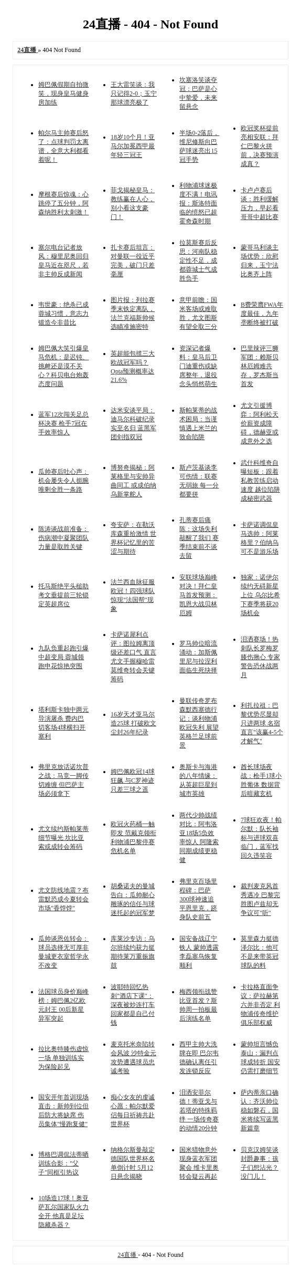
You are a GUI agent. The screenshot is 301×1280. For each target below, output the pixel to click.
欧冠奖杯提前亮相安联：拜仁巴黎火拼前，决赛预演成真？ (259, 146)
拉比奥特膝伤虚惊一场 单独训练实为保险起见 (63, 1057)
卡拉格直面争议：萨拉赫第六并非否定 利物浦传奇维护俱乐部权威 (260, 1004)
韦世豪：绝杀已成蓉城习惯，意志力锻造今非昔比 (63, 313)
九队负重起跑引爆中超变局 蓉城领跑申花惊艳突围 (63, 657)
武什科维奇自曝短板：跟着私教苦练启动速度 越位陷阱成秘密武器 (260, 480)
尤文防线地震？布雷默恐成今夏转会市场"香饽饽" (63, 899)
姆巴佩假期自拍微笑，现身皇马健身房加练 (63, 93)
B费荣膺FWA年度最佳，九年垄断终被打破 (262, 313)
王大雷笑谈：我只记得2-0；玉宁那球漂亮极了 (134, 93)
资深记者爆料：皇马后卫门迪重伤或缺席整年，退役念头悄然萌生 (198, 366)
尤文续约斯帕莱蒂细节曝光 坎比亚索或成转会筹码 (63, 837)
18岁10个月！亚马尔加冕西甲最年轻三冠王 (133, 146)
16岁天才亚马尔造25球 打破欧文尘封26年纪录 (133, 723)
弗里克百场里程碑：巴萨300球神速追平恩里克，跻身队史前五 (198, 899)
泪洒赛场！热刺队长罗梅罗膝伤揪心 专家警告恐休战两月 (260, 657)
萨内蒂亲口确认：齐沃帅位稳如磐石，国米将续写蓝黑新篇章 (259, 1110)
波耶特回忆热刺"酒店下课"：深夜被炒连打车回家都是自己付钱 (133, 1004)
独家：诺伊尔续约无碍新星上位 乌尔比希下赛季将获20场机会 (260, 595)
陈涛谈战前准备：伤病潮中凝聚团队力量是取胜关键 (63, 537)
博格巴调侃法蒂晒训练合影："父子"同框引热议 (63, 1163)
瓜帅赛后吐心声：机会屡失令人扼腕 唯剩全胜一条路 (63, 480)
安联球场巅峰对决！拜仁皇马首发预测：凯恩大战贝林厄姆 (198, 595)
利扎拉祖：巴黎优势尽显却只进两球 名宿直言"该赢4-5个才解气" (262, 723)
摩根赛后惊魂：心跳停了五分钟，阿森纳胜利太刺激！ (63, 203)
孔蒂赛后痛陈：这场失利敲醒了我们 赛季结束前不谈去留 (199, 537)
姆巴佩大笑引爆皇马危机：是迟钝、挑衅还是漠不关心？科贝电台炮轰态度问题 (63, 366)
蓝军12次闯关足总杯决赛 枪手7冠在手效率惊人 (63, 423)
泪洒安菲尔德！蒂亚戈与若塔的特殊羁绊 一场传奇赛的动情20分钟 (199, 1110)
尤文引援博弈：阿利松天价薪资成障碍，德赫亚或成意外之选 (259, 423)
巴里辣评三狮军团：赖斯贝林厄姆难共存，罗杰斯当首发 (259, 366)
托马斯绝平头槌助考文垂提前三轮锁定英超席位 (63, 595)
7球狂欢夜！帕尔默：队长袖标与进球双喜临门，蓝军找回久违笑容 (261, 837)
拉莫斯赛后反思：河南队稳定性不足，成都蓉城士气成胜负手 (198, 260)
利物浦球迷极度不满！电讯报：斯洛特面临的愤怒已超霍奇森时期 (198, 203)
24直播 (127, 1254)
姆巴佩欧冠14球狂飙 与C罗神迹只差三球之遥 (133, 780)
